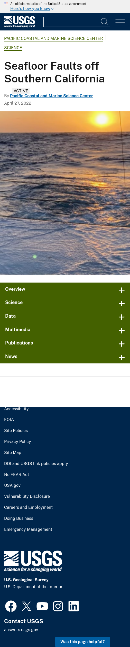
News (11, 356)
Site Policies (16, 430)
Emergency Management (28, 529)
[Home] (19, 26)
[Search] (105, 22)
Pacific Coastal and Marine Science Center (53, 38)
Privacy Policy (17, 441)
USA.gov (12, 485)
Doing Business (18, 518)
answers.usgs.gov (21, 629)
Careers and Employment (28, 507)
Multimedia (17, 329)
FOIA (9, 419)
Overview (15, 289)
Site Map (12, 452)
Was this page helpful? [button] (82, 641)
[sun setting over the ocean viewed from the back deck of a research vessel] (65, 193)
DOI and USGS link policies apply (36, 463)
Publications (19, 343)
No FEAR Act (16, 474)
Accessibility (16, 409)
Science (13, 47)
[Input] (76, 22)
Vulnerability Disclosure (27, 496)
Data (10, 316)
